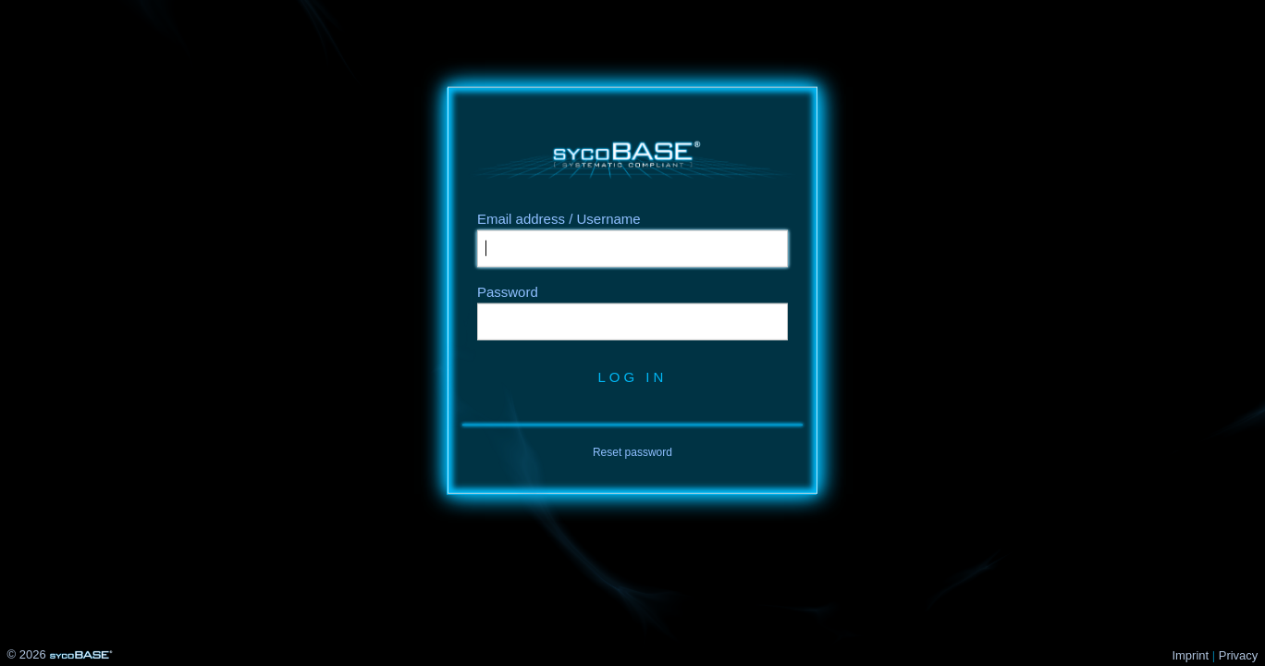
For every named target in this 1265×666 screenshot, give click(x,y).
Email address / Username (559, 219)
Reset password (632, 452)
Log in (632, 377)
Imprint (1190, 655)
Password (507, 292)
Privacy (1239, 655)
